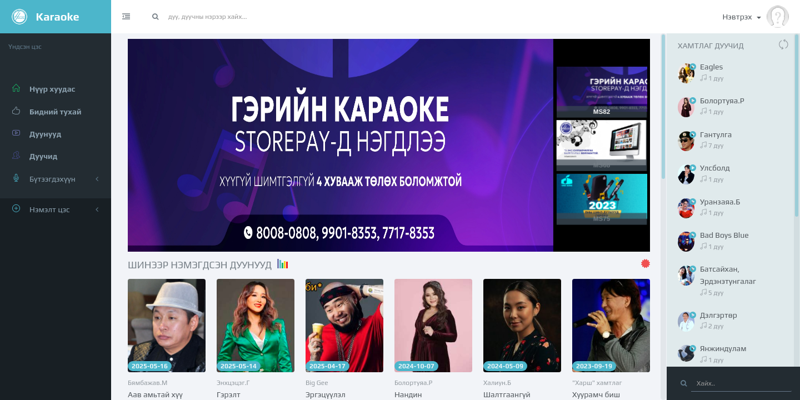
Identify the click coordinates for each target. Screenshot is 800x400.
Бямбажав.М (147, 383)
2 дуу (711, 326)
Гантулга (716, 134)
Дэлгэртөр (718, 315)
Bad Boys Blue (724, 235)
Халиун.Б (497, 383)
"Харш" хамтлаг (597, 383)
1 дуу (711, 78)
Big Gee (317, 383)
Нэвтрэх (755, 17)
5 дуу (711, 293)
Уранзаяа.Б (720, 201)
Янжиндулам (723, 348)
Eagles (711, 66)
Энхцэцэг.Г (233, 383)
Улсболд (715, 167)
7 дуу (711, 145)
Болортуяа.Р (413, 383)
